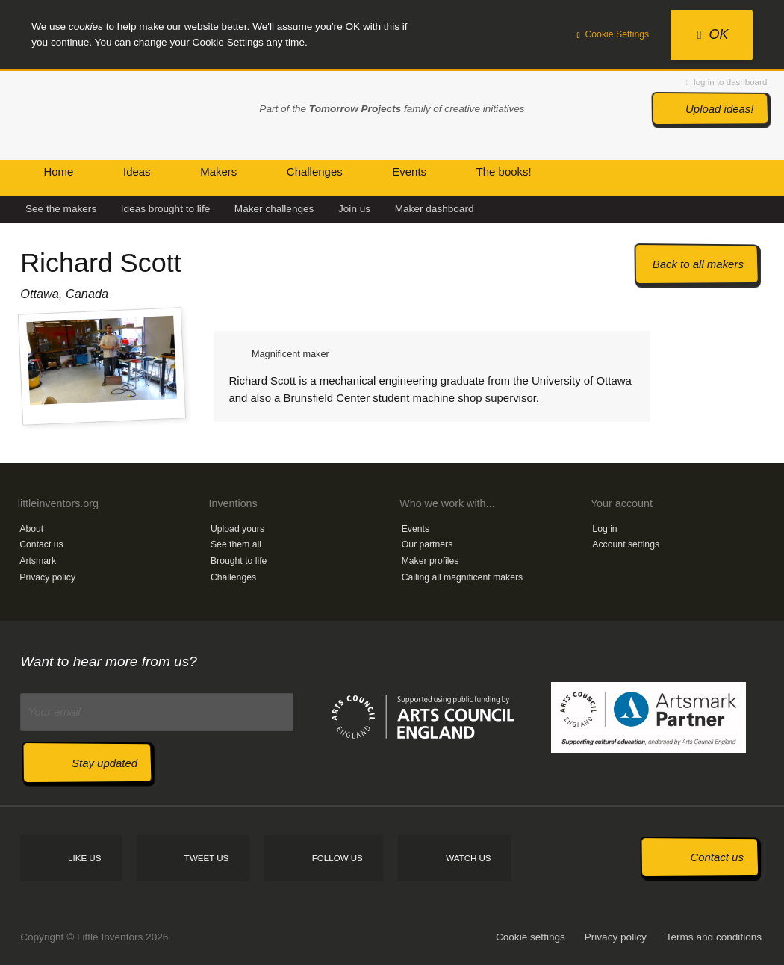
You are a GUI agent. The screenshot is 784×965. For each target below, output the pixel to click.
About (31, 529)
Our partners (427, 544)
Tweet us (206, 858)
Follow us (337, 858)
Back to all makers (698, 264)
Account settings (625, 544)
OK (713, 34)
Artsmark (37, 561)
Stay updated (104, 763)
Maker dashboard (434, 208)
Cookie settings (530, 937)
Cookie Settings (613, 34)
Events (415, 529)
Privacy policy (47, 577)
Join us (354, 208)
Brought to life (239, 561)
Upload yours (237, 529)
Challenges (233, 577)
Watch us (468, 858)
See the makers (60, 208)
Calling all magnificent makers (462, 577)
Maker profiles (430, 561)
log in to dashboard (726, 82)
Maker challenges (274, 208)
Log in (604, 529)
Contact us (41, 544)
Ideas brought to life (165, 208)
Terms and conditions (714, 937)
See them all (236, 544)
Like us (84, 858)
